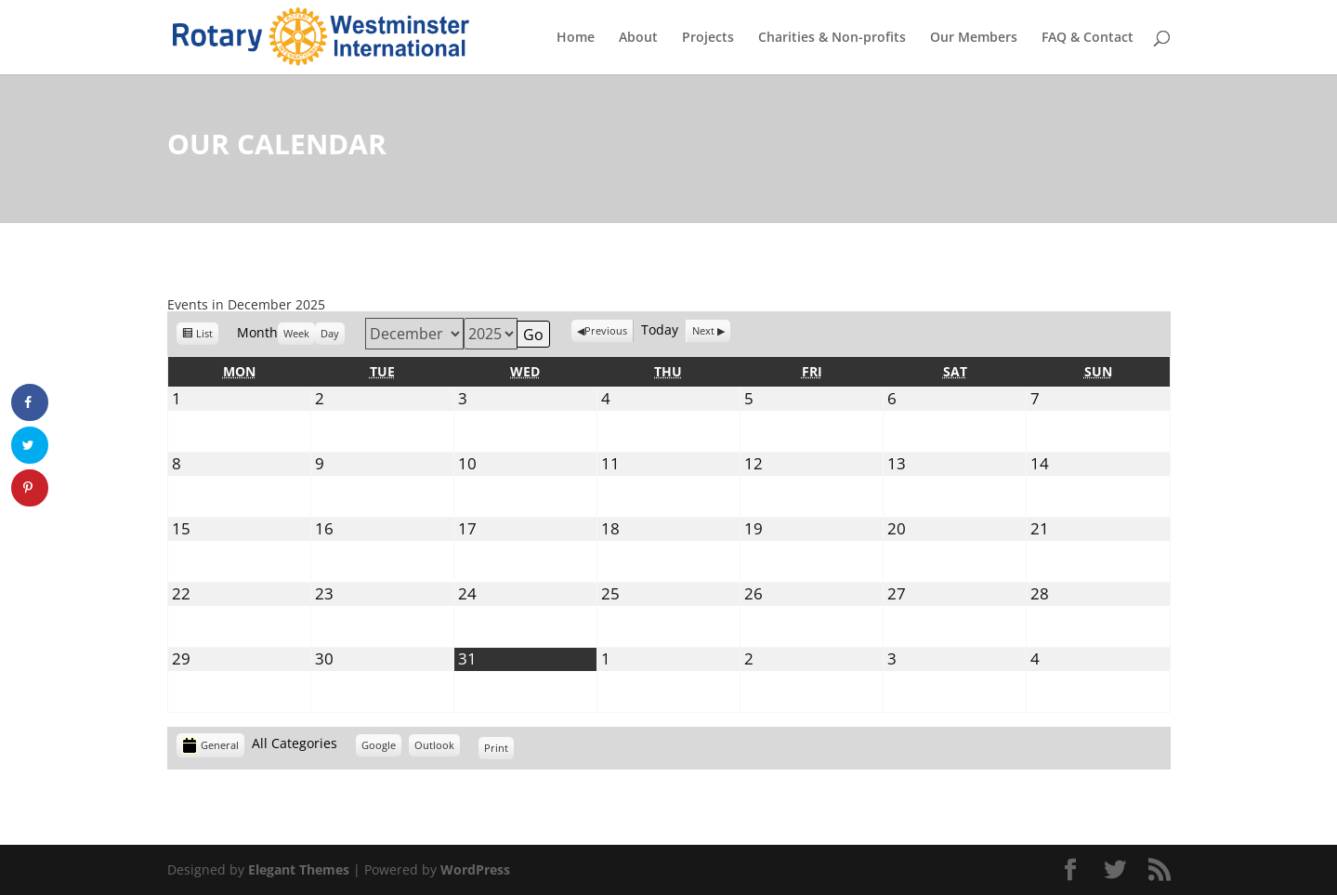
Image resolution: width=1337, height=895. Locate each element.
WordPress (475, 869)
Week (296, 333)
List (204, 336)
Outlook (434, 747)
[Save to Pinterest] (29, 488)
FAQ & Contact (1088, 38)
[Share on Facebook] (29, 402)
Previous (605, 330)
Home (576, 38)
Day (330, 333)
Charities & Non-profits (832, 38)
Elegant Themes (298, 869)
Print (499, 750)
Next (703, 330)
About (638, 38)
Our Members (973, 38)
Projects (708, 38)
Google (378, 747)
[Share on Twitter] (29, 445)
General (210, 745)
